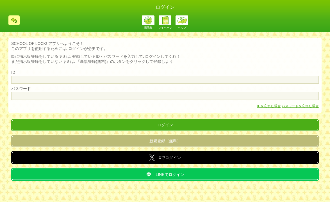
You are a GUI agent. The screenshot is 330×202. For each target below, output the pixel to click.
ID (13, 72)
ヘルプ (182, 27)
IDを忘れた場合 (269, 106)
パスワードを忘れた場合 (300, 106)
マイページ (165, 27)
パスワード (21, 88)
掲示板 (148, 27)
